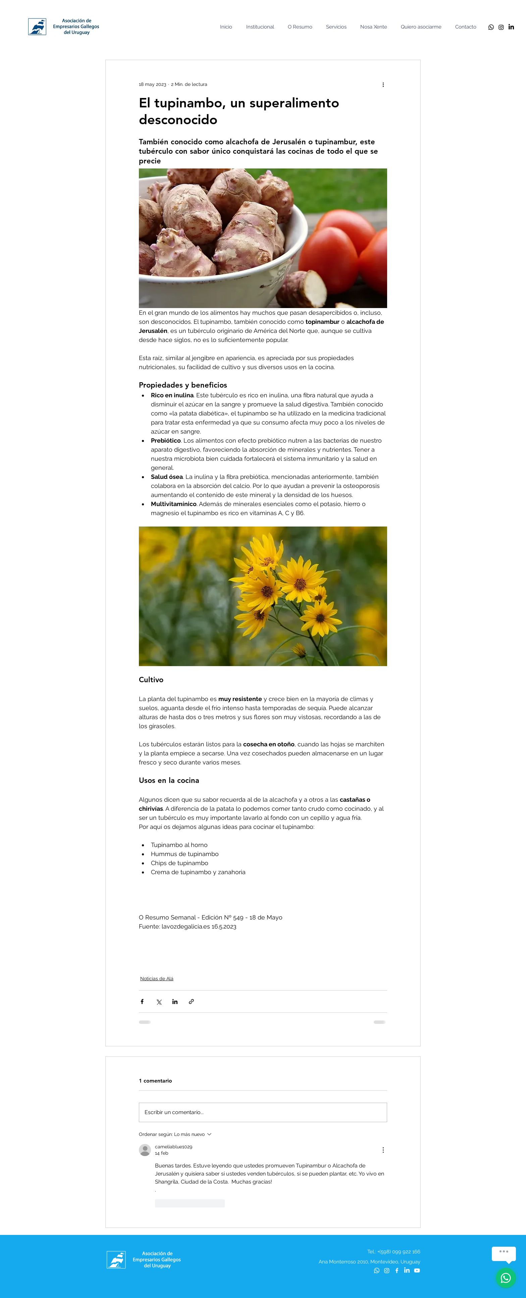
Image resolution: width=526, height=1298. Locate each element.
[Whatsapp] (491, 27)
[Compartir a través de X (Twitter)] (158, 1001)
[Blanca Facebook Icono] (396, 1270)
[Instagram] (501, 27)
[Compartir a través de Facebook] (142, 1001)
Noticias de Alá (156, 978)
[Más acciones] (383, 84)
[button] (261, 27)
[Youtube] (417, 1270)
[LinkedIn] (511, 27)
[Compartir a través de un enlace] (191, 1001)
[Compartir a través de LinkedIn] (175, 1001)
